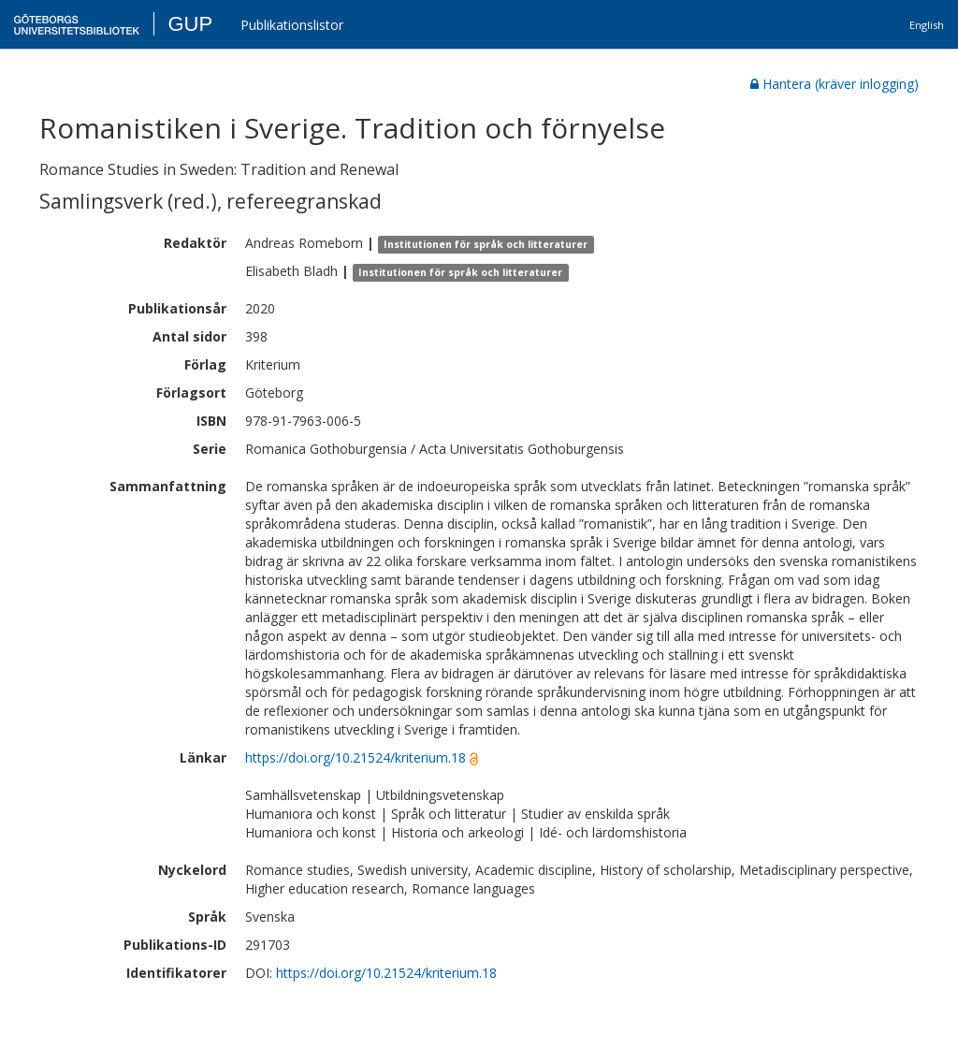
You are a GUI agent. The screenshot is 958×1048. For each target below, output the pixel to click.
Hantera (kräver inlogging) (834, 84)
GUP (189, 24)
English (926, 25)
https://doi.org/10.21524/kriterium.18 (355, 757)
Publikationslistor (291, 25)
